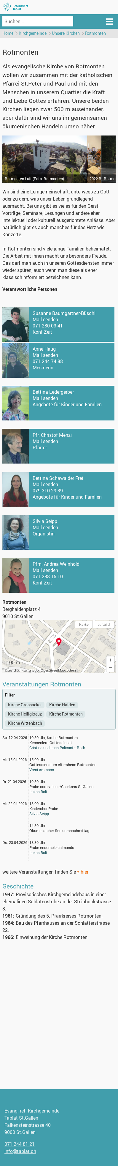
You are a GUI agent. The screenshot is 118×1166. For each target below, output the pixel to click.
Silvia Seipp (45, 521)
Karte (84, 624)
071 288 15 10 (48, 576)
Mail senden (45, 319)
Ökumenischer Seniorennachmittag (59, 830)
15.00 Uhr (37, 759)
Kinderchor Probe (43, 808)
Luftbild (104, 624)
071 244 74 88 (48, 361)
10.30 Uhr (37, 737)
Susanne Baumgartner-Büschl (64, 313)
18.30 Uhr (37, 842)
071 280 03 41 (48, 325)
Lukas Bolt (38, 791)
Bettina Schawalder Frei (58, 478)
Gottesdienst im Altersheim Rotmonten (62, 764)
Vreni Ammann (41, 769)
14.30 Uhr (37, 825)
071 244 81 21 (19, 1144)
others (71, 670)
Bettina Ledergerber (53, 392)
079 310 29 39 (48, 490)
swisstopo (31, 670)
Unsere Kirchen (66, 33)
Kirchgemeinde (33, 33)
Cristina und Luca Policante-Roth (57, 747)
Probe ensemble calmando (51, 847)
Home (7, 33)
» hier (82, 872)
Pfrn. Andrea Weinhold (56, 564)
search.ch (14, 670)
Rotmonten (95, 33)
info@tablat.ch (20, 1151)
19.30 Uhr (37, 781)
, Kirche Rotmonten (61, 737)
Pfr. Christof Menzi (52, 435)
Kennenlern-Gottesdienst (50, 742)
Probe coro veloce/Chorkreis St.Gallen (61, 786)
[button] (110, 660)
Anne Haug (44, 349)
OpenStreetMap (53, 670)
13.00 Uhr (37, 803)
